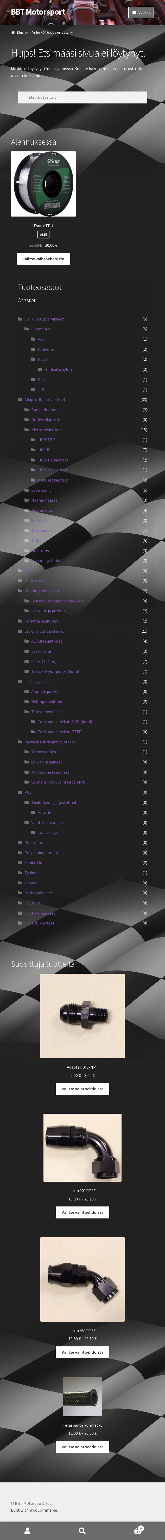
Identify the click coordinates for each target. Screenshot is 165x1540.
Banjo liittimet (44, 409)
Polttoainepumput (41, 852)
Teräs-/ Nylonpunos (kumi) (55, 671)
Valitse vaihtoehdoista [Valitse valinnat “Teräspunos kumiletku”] (83, 1446)
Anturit (44, 812)
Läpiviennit (41, 490)
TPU (42, 389)
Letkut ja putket (38, 681)
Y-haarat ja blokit (46, 560)
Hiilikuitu (46, 349)
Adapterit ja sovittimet (45, 399)
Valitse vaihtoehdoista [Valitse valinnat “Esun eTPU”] (43, 258)
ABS (41, 339)
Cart (127, 1527)
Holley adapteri (45, 419)
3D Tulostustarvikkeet (44, 319)
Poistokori (33, 842)
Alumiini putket (45, 691)
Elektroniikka (36, 570)
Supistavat (40, 520)
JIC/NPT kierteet (53, 460)
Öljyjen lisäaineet (46, 762)
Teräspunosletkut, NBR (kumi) (65, 721)
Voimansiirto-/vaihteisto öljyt (58, 782)
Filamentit (40, 328)
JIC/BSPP (46, 439)
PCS (27, 792)
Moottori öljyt (44, 751)
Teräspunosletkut (47, 711)
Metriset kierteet (53, 480)
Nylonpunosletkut (47, 701)
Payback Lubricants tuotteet (49, 741)
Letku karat (41, 651)
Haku (82, 1531)
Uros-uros (40, 550)
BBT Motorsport (38, 12)
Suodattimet (35, 862)
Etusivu (22, 32)
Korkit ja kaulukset (41, 621)
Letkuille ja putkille (48, 610)
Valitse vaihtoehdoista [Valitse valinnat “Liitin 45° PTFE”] (83, 1352)
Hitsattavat (35, 580)
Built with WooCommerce (34, 1510)
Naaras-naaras (44, 500)
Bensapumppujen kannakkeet (57, 600)
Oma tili (27, 1531)
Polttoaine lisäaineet (50, 772)
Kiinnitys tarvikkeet (42, 590)
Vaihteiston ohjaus (48, 822)
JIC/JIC (44, 449)
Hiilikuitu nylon (58, 369)
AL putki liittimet (46, 641)
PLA (41, 379)
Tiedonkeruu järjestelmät (54, 802)
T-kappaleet (42, 530)
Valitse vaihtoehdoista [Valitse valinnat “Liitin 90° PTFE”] (83, 1212)
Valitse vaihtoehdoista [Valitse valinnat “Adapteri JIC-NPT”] (83, 1088)
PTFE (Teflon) (43, 661)
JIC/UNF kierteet (53, 469)
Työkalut (32, 872)
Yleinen (30, 882)
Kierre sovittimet (46, 429)
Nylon (43, 359)
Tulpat (37, 540)
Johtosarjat (48, 832)
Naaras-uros (42, 510)
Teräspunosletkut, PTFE (59, 731)
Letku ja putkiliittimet (44, 631)
